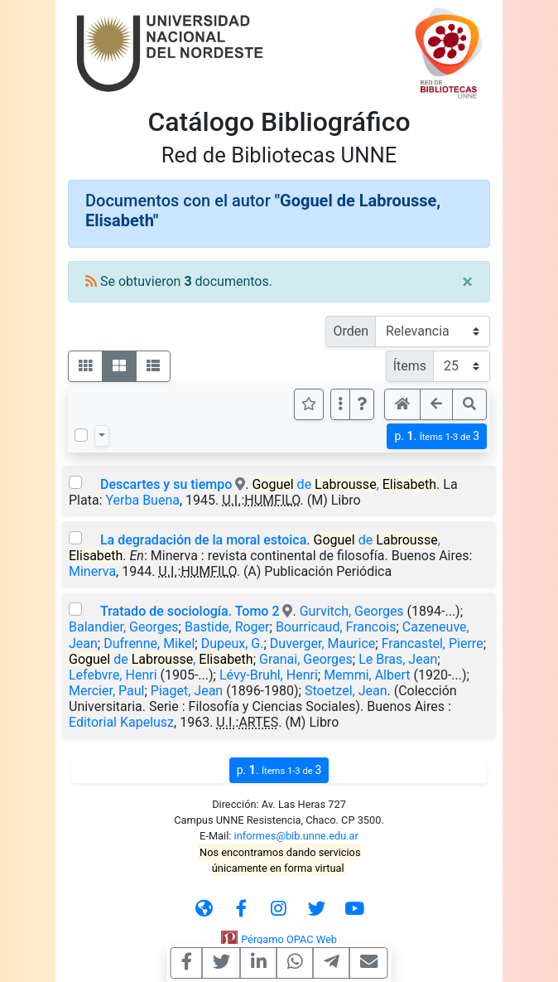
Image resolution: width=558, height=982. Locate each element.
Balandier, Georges (124, 627)
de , (344, 484)
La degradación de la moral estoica (203, 540)
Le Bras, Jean (397, 659)
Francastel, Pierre (432, 643)
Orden (350, 331)
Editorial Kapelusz (121, 722)
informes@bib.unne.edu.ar (296, 836)
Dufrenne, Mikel (149, 643)
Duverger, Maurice (322, 643)
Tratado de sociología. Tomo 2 (190, 611)
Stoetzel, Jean (346, 691)
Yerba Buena (142, 500)
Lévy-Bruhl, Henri (268, 675)
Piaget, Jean (187, 691)
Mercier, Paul (106, 691)
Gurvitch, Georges (352, 611)
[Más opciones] (340, 404)
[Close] (467, 282)
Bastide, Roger (227, 627)
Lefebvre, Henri (113, 675)
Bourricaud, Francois (336, 627)
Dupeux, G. (232, 643)
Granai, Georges (306, 659)
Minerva (92, 571)
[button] (361, 404)
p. (436, 436)
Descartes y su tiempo (166, 484)
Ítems (409, 366)
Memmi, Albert (367, 675)
